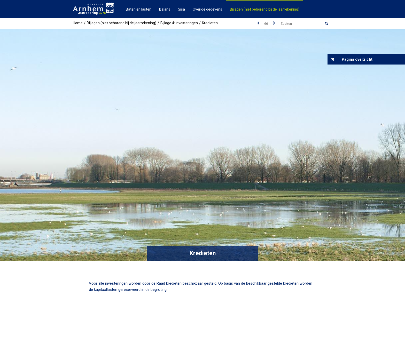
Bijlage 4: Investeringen (179, 23)
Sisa (181, 9)
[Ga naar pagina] (266, 23)
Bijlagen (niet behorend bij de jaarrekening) (264, 9)
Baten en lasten (138, 9)
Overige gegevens (207, 9)
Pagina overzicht (357, 59)
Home (78, 23)
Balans (164, 9)
